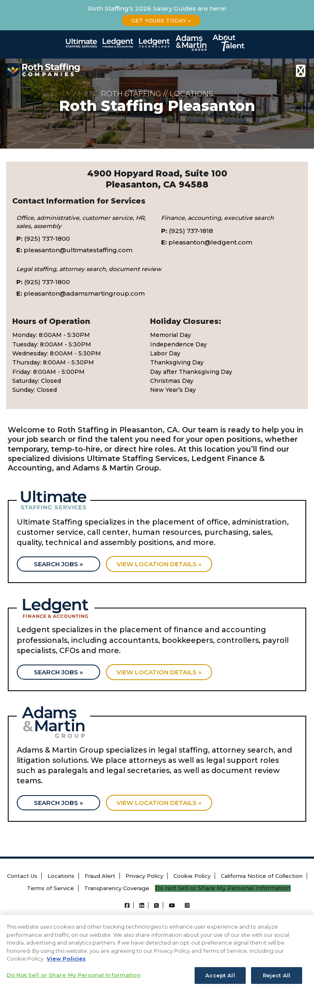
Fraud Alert (100, 876)
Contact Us (22, 876)
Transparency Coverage (116, 888)
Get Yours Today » (161, 20)
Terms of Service (50, 888)
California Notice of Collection (262, 876)
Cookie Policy (192, 876)
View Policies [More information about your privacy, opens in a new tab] (66, 966)
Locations (60, 876)
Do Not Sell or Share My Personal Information (223, 888)
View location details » (159, 564)
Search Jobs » (58, 564)
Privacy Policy (144, 876)
